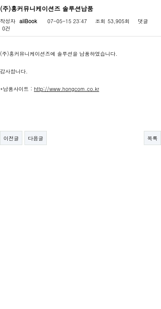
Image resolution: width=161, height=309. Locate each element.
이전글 (11, 138)
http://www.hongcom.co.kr (66, 88)
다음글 (35, 138)
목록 (152, 138)
